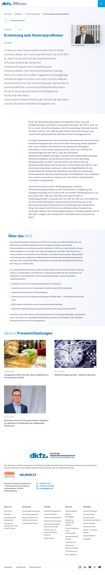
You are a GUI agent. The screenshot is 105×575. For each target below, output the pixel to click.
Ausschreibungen (89, 523)
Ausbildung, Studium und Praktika (69, 522)
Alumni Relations (71, 554)
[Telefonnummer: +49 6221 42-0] (45, 483)
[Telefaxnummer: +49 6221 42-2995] (45, 486)
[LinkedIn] (85, 567)
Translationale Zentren (30, 523)
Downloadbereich (89, 535)
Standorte (7, 514)
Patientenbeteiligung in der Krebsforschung (52, 525)
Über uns (7, 506)
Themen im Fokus (89, 526)
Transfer (47, 506)
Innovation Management (52, 511)
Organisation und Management (10, 518)
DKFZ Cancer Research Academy (72, 546)
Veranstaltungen (89, 514)
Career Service (70, 542)
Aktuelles (87, 506)
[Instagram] (80, 567)
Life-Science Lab (71, 551)
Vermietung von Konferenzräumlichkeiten (92, 518)
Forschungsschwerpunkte (31, 511)
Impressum (8, 567)
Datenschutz (20, 567)
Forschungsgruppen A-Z (30, 514)
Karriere (68, 506)
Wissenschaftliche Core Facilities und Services (30, 518)
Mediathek (87, 539)
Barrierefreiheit (35, 567)
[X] (95, 567)
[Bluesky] (90, 567)
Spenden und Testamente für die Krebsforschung (10, 525)
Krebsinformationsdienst (52, 517)
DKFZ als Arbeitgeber (69, 515)
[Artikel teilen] (8, 43)
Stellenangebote (71, 511)
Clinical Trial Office (50, 514)
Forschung (26, 506)
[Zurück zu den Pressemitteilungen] (14, 20)
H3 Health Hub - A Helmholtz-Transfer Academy (50, 532)
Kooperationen (49, 538)
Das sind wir (8, 511)
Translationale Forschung (52, 521)
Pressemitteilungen (90, 511)
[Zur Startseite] (14, 3)
